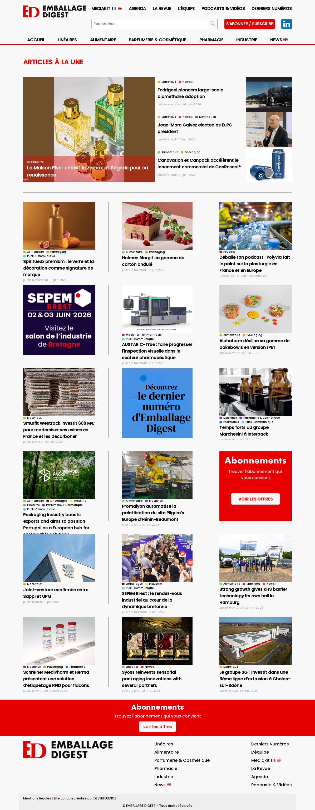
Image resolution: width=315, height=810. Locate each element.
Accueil (36, 40)
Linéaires (67, 40)
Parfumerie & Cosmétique (157, 40)
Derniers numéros (272, 9)
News (279, 40)
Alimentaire (103, 40)
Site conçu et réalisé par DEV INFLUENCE (84, 798)
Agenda (137, 9)
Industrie (246, 40)
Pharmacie (211, 40)
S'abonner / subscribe (249, 24)
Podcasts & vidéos (223, 9)
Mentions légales (37, 798)
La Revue (162, 9)
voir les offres (157, 727)
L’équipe (186, 9)
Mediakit (106, 9)
